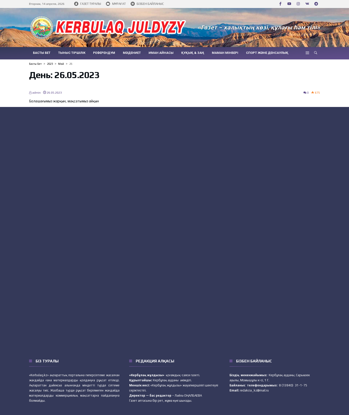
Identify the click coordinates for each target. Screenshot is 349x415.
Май (61, 63)
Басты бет (35, 63)
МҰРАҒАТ (116, 4)
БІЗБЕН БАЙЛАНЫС (147, 4)
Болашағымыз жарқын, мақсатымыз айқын (64, 101)
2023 (50, 63)
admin (35, 92)
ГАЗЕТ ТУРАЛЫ (87, 4)
